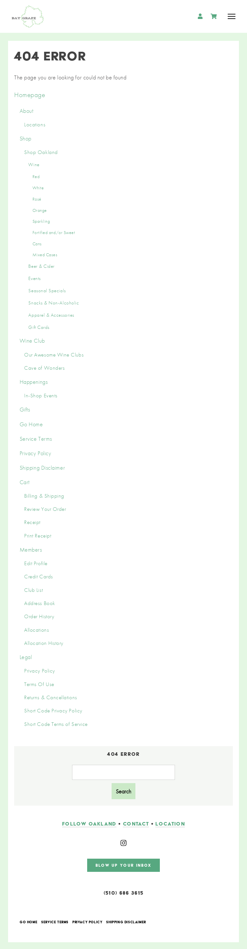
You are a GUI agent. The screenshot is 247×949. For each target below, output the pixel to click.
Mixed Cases (45, 255)
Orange (39, 210)
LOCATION (170, 822)
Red (36, 176)
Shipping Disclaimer (42, 467)
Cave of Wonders (44, 368)
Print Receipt (37, 535)
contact (136, 822)
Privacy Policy (35, 453)
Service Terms (36, 438)
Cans (37, 244)
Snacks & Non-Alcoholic (53, 303)
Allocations (36, 630)
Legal (26, 657)
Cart (25, 482)
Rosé (36, 199)
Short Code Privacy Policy (53, 710)
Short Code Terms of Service (56, 724)
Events (34, 278)
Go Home (31, 424)
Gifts (25, 409)
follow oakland (89, 822)
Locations (34, 124)
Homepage (29, 94)
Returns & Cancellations (50, 697)
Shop (26, 138)
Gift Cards (38, 327)
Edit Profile (35, 563)
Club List (33, 590)
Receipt (32, 522)
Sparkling (41, 221)
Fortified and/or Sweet (53, 232)
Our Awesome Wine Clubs (54, 354)
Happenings (34, 381)
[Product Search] (123, 772)
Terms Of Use (39, 684)
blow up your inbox (124, 864)
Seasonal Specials (47, 290)
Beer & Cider (41, 266)
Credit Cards (38, 576)
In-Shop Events (41, 395)
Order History (39, 616)
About (26, 110)
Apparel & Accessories (51, 315)
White (38, 188)
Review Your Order (45, 509)
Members (31, 549)
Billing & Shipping (44, 496)
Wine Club (32, 340)
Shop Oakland (41, 152)
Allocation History (43, 643)
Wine (33, 164)
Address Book (39, 603)
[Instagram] (123, 841)
